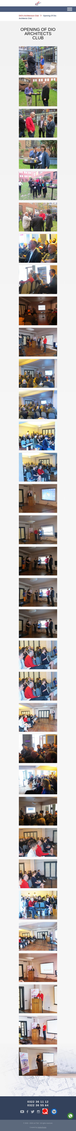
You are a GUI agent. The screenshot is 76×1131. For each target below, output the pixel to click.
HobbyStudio (42, 1127)
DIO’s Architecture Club (29, 16)
